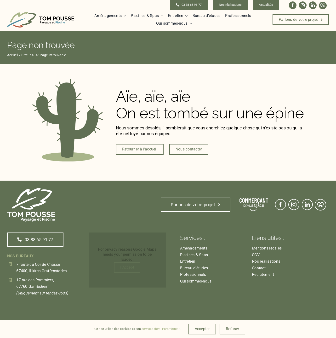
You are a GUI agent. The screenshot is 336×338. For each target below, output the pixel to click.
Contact (259, 268)
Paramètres (171, 329)
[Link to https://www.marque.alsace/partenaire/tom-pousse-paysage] (323, 5)
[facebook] (292, 5)
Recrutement (263, 274)
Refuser (232, 329)
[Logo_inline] (40, 13)
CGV (256, 255)
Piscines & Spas (194, 255)
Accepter (202, 329)
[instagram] (303, 5)
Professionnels (193, 274)
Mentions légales (267, 248)
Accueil (12, 55)
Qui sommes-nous (196, 281)
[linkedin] (313, 5)
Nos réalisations (266, 261)
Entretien (187, 261)
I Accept (127, 267)
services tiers (151, 329)
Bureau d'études (194, 268)
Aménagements (193, 248)
